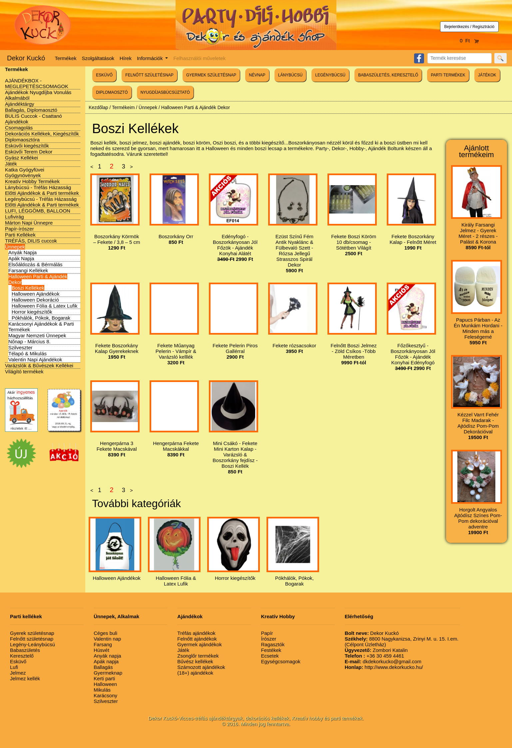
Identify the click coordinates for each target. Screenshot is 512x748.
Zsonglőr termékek (198, 656)
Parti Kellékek (20, 235)
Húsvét (101, 650)
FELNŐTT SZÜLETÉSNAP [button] (149, 75)
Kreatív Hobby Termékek (32, 181)
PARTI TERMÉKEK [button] (448, 75)
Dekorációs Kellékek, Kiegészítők (42, 133)
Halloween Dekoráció (35, 300)
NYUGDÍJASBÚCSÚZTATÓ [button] (165, 92)
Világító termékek (24, 371)
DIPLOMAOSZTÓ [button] (112, 92)
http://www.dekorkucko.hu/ (384, 667)
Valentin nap (107, 639)
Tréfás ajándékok (196, 633)
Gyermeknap (108, 673)
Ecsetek (269, 656)
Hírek (126, 58)
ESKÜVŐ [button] (104, 75)
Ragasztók (272, 644)
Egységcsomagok (280, 661)
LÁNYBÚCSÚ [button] (290, 75)
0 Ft (469, 40)
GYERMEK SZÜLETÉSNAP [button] (211, 75)
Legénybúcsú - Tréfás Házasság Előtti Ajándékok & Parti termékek (42, 202)
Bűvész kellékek (195, 661)
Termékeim (123, 107)
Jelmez (18, 673)
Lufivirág (14, 217)
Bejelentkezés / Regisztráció (469, 26)
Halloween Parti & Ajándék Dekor (195, 107)
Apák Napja (21, 258)
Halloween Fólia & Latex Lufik (45, 306)
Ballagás (103, 667)
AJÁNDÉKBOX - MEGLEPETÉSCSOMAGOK (36, 83)
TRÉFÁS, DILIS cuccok (31, 241)
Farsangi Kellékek (28, 270)
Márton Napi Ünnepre (29, 223)
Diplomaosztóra (22, 139)
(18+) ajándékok (195, 673)
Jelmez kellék (25, 678)
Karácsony (105, 695)
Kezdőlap (98, 107)
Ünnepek (15, 247)
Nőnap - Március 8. (29, 341)
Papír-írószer (19, 229)
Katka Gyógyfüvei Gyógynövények (24, 172)
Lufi (14, 667)
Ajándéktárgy (19, 104)
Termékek (66, 58)
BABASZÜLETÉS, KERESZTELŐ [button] (388, 75)
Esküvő (18, 661)
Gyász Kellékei (21, 157)
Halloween (105, 684)
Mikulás (102, 690)
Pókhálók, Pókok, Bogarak (41, 318)
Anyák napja (107, 656)
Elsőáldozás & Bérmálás (35, 264)
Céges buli (105, 633)
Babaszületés (25, 650)
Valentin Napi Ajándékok (35, 359)
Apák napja (106, 661)
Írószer (268, 639)
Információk (150, 58)
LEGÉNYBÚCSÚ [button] (330, 75)
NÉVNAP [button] (257, 75)
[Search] (459, 58)
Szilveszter (20, 347)
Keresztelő (22, 656)
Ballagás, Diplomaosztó (31, 110)
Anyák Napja (22, 252)
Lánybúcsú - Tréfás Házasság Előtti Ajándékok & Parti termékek (42, 190)
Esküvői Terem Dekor (28, 151)
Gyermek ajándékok (199, 644)
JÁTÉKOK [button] (487, 75)
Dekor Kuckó (26, 58)
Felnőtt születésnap (31, 639)
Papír (267, 633)
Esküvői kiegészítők (27, 145)
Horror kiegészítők (32, 312)
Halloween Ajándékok (35, 294)
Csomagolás (19, 127)
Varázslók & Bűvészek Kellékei (39, 365)
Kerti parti (104, 678)
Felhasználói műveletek (199, 58)
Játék (11, 163)
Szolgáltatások (98, 58)
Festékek (271, 650)
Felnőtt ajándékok (197, 639)
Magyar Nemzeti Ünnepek (37, 335)
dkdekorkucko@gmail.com (383, 661)
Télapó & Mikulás (27, 353)
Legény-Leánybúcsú (32, 644)
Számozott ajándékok (201, 667)
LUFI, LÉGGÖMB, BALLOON (37, 211)
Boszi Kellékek (28, 288)
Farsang (103, 644)
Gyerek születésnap (32, 633)
